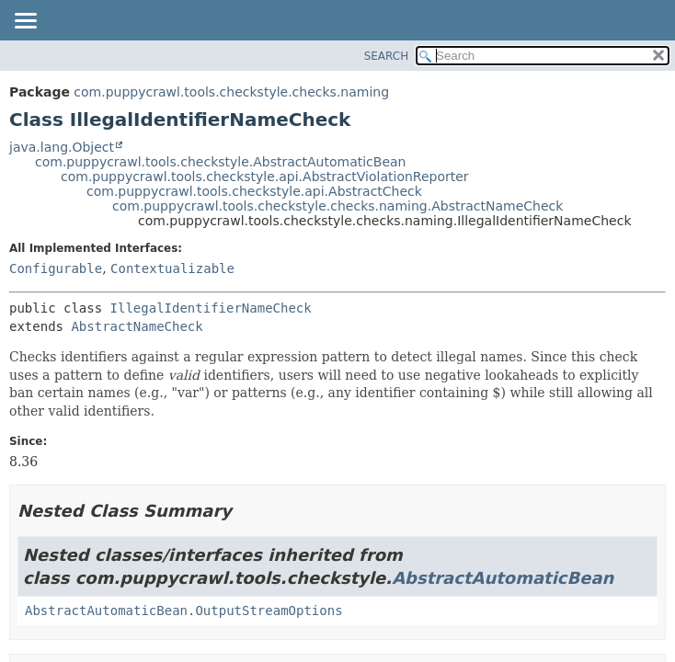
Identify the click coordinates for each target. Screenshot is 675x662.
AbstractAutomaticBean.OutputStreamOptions (184, 610)
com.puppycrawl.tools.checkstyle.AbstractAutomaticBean (220, 161)
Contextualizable (172, 268)
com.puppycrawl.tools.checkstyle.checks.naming (231, 92)
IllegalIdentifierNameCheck (211, 308)
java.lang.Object (61, 147)
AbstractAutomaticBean (502, 578)
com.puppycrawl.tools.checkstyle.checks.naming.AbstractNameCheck (337, 206)
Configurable (55, 268)
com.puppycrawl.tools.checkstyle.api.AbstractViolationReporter (265, 176)
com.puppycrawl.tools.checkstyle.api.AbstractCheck (254, 191)
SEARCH (386, 56)
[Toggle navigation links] (24, 22)
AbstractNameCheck (136, 326)
